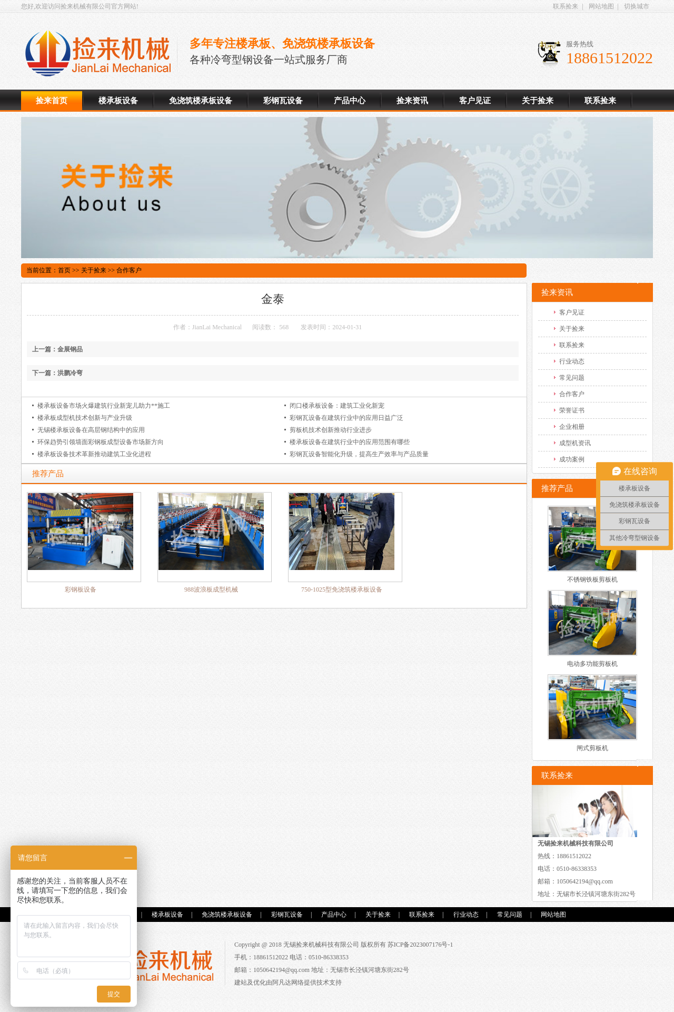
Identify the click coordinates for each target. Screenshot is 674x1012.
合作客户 (129, 270)
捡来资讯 (412, 100)
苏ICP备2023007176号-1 (420, 944)
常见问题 (571, 377)
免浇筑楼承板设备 (200, 100)
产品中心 (349, 100)
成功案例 (571, 459)
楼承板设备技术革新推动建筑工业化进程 (94, 454)
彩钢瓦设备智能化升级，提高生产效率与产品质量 (359, 454)
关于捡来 (537, 100)
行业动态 (571, 361)
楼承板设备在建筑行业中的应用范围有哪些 (350, 442)
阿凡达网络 (288, 982)
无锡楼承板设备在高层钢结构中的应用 (91, 430)
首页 (64, 270)
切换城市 (636, 6)
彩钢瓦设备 (283, 100)
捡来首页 (51, 100)
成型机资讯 (575, 443)
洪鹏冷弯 (70, 373)
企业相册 (571, 426)
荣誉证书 (571, 410)
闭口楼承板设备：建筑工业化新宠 (337, 405)
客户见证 (475, 100)
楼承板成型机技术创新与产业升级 (84, 417)
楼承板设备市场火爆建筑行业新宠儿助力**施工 (103, 405)
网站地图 (601, 6)
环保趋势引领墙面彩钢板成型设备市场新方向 (100, 442)
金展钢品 (70, 349)
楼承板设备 (102, 53)
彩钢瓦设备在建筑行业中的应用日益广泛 (346, 417)
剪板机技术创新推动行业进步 (331, 430)
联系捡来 (565, 6)
